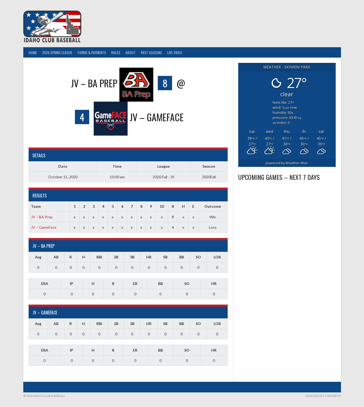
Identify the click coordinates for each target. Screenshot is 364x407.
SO (198, 257)
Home (33, 52)
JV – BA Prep (42, 217)
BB (181, 257)
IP (71, 283)
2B (116, 257)
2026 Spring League (57, 52)
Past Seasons (151, 52)
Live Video (174, 52)
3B (132, 257)
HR (148, 257)
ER (135, 283)
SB (165, 257)
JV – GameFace (43, 227)
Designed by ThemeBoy (323, 395)
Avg (38, 257)
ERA (44, 283)
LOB (217, 257)
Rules (115, 52)
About (130, 52)
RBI (99, 257)
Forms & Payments (92, 52)
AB (56, 257)
